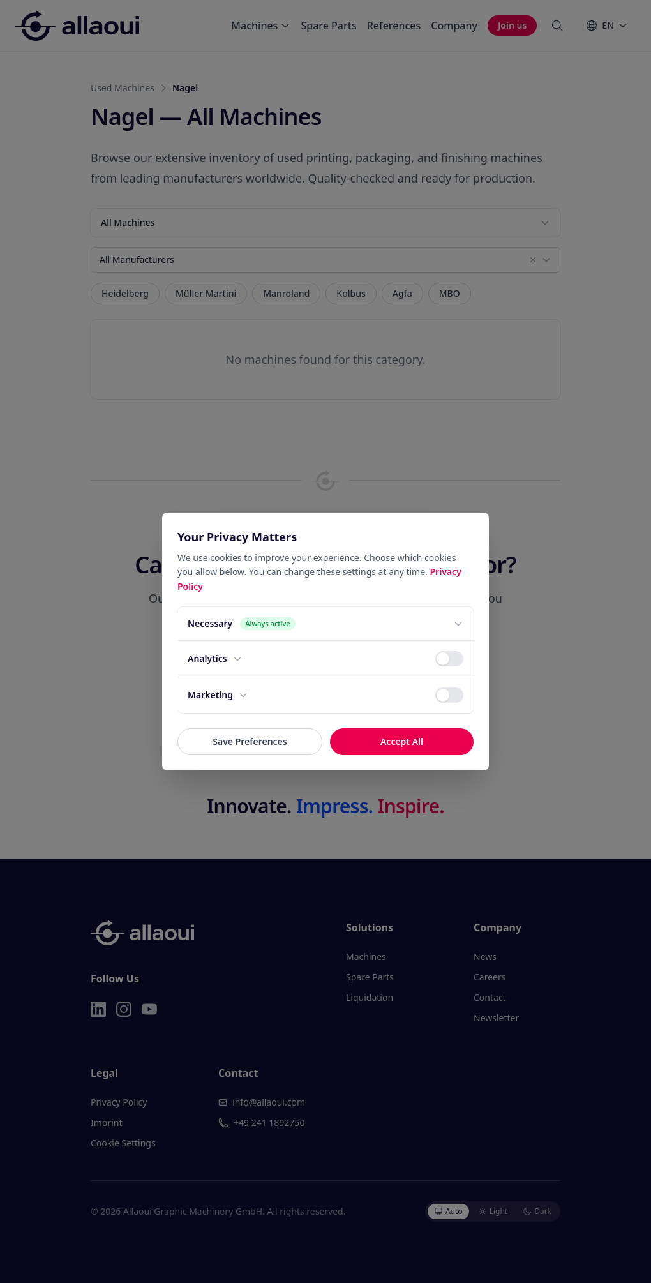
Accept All (401, 741)
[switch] (449, 658)
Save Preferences (250, 741)
